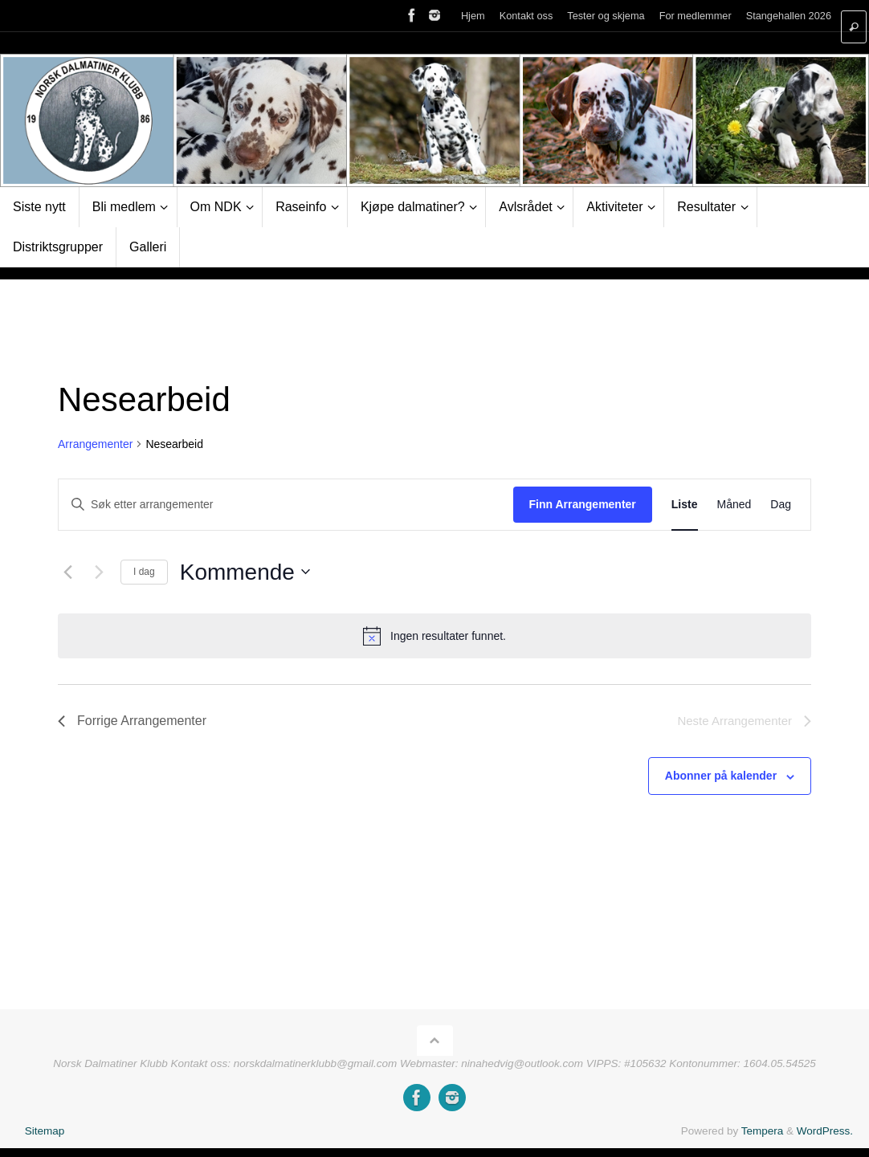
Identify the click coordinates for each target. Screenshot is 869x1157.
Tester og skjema (605, 16)
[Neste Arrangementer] (98, 571)
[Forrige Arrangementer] (67, 571)
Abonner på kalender (721, 775)
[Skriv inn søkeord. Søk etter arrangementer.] (286, 504)
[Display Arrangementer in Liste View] (684, 504)
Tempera (762, 1131)
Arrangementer (95, 444)
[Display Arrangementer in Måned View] (734, 504)
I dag (144, 571)
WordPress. (825, 1131)
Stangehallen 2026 (788, 16)
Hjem (473, 16)
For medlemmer (695, 16)
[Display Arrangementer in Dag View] (780, 504)
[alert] (434, 635)
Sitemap (45, 1131)
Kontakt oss (526, 16)
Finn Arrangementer (582, 504)
